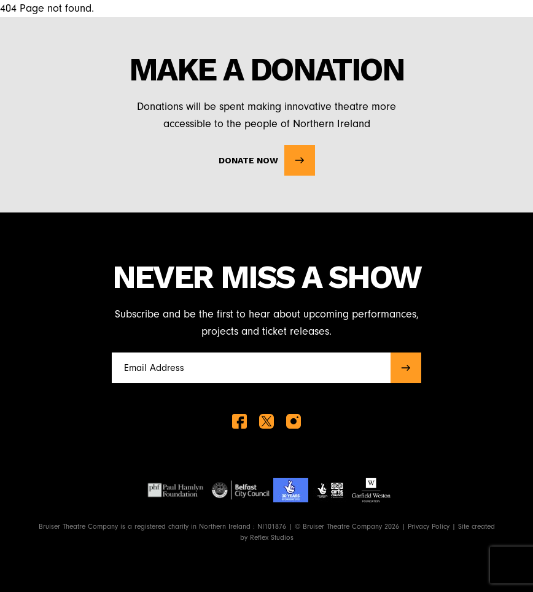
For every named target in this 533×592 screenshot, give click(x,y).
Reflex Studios (272, 537)
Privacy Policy (428, 526)
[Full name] (247, 368)
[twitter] (266, 421)
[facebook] (239, 421)
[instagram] (293, 421)
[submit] (406, 367)
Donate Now (267, 160)
